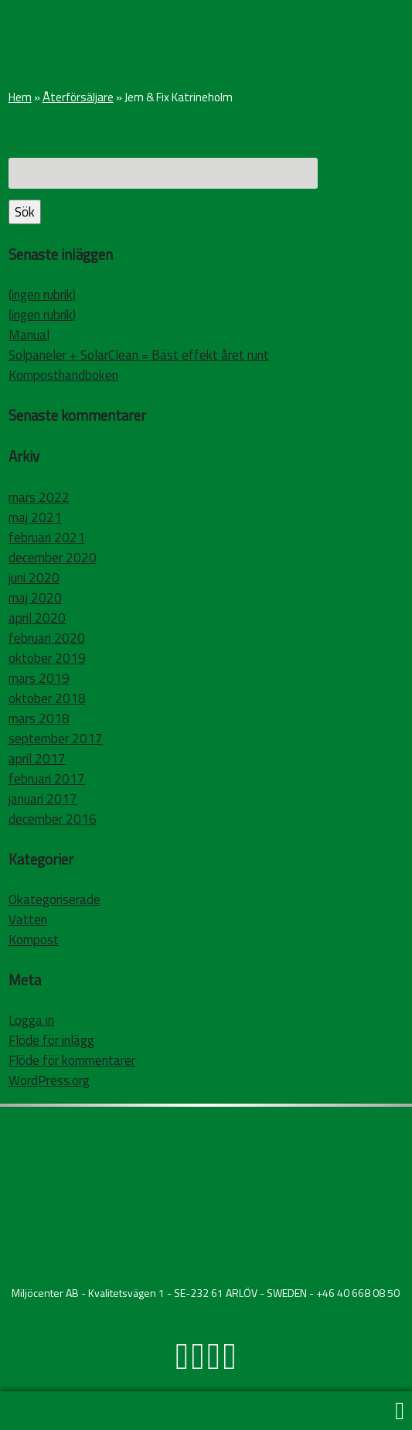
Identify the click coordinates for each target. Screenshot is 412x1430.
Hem (20, 97)
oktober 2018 (47, 698)
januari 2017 (43, 799)
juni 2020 (34, 578)
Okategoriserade (54, 899)
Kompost (34, 940)
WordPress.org (49, 1080)
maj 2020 (35, 598)
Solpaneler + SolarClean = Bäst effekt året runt (139, 355)
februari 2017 (47, 779)
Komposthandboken (63, 375)
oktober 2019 (47, 658)
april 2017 (37, 759)
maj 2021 (35, 517)
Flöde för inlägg (51, 1040)
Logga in (31, 1020)
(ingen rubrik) (42, 295)
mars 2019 (39, 678)
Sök (25, 212)
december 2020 (53, 558)
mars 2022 (39, 497)
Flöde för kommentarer (72, 1060)
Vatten (28, 920)
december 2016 (53, 819)
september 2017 (56, 739)
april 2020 (37, 618)
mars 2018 (39, 718)
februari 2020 (47, 638)
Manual (29, 335)
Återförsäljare (78, 97)
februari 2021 (47, 537)
